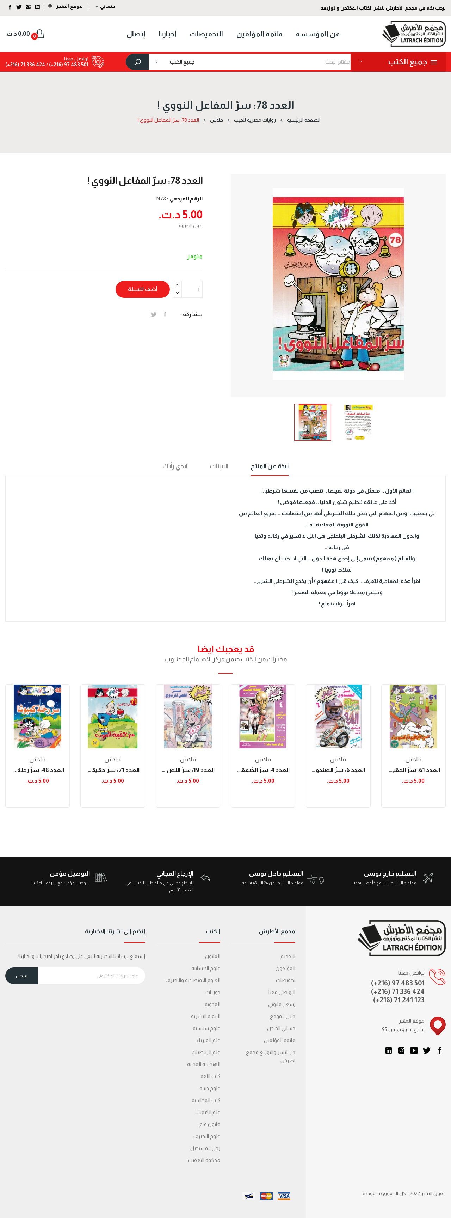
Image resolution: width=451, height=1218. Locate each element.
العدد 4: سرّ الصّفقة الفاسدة (263, 770)
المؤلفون (285, 968)
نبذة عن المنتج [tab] (270, 466)
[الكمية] (192, 289)
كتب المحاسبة (206, 1100)
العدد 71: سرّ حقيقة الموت (112, 770)
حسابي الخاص (281, 1028)
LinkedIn (388, 1050)
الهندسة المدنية (203, 1064)
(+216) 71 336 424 (398, 991)
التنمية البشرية (205, 1016)
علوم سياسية (206, 1028)
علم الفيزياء (208, 1040)
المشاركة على (165, 314)
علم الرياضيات (206, 1052)
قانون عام (209, 1124)
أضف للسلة (142, 289)
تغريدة (153, 314)
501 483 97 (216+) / (66, 64)
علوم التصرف (206, 1136)
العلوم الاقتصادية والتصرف (193, 980)
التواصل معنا (281, 992)
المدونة (212, 1004)
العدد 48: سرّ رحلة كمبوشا (37, 770)
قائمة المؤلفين (279, 1040)
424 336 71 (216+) (25, 64)
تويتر (426, 1050)
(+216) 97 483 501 (398, 983)
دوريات (212, 992)
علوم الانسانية (205, 968)
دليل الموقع (282, 1016)
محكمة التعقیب (204, 1160)
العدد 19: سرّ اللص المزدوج (188, 770)
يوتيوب (414, 1050)
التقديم (287, 956)
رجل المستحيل (205, 1148)
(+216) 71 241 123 (399, 1000)
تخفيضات (285, 980)
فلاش (37, 759)
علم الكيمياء (208, 1112)
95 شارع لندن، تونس (403, 1029)
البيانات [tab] (219, 466)
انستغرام (401, 1050)
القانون (212, 956)
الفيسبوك (439, 1050)
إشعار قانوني (281, 1004)
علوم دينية (209, 1088)
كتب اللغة (210, 1076)
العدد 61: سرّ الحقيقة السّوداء (413, 770)
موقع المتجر (65, 6)
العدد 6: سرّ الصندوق (338, 770)
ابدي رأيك (174, 466)
